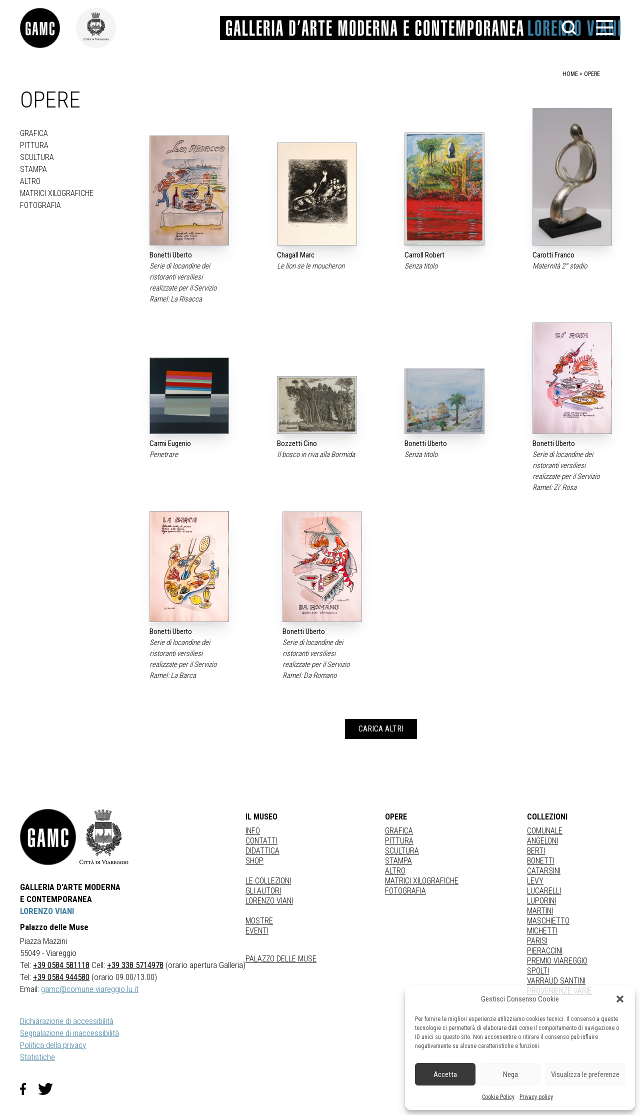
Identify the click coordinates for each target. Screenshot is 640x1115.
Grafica (34, 133)
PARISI (537, 941)
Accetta (445, 1074)
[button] (620, 999)
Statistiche (37, 1057)
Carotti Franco (553, 255)
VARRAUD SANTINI (556, 981)
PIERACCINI (544, 951)
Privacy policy (536, 1097)
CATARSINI (543, 871)
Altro (30, 181)
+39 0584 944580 (61, 977)
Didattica (263, 851)
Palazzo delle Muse (281, 959)
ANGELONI (542, 841)
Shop (255, 861)
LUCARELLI (544, 891)
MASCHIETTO (548, 921)
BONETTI (540, 861)
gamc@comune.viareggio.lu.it (89, 989)
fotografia (40, 205)
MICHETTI (542, 931)
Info (253, 831)
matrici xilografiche (57, 193)
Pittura (34, 145)
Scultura (37, 157)
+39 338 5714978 (135, 965)
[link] (48, 28)
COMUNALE (544, 831)
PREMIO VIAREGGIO (557, 961)
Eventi (257, 931)
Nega (510, 1074)
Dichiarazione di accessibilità (67, 1021)
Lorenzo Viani (269, 901)
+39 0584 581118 (61, 965)
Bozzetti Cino (297, 443)
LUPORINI (541, 901)
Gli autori (263, 891)
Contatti (262, 841)
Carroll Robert (424, 255)
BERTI (536, 851)
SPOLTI (538, 971)
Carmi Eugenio (170, 443)
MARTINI (540, 911)
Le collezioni (268, 881)
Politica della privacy (53, 1045)
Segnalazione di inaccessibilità (69, 1033)
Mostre (259, 921)
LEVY (535, 881)
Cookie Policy (498, 1097)
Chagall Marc (295, 255)
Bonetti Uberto (171, 255)
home (570, 74)
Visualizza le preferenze (585, 1074)
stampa (33, 169)
